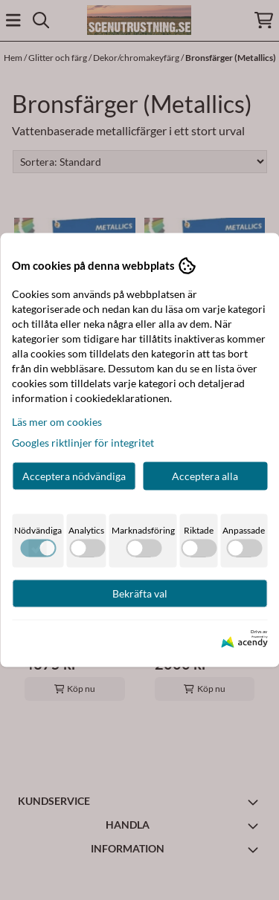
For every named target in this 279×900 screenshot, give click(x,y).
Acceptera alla (205, 475)
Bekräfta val (139, 592)
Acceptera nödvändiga (74, 475)
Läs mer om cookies (57, 421)
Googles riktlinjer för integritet (83, 442)
